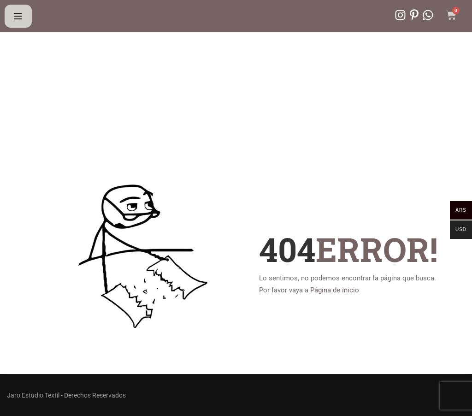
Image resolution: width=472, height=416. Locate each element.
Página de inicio (334, 290)
